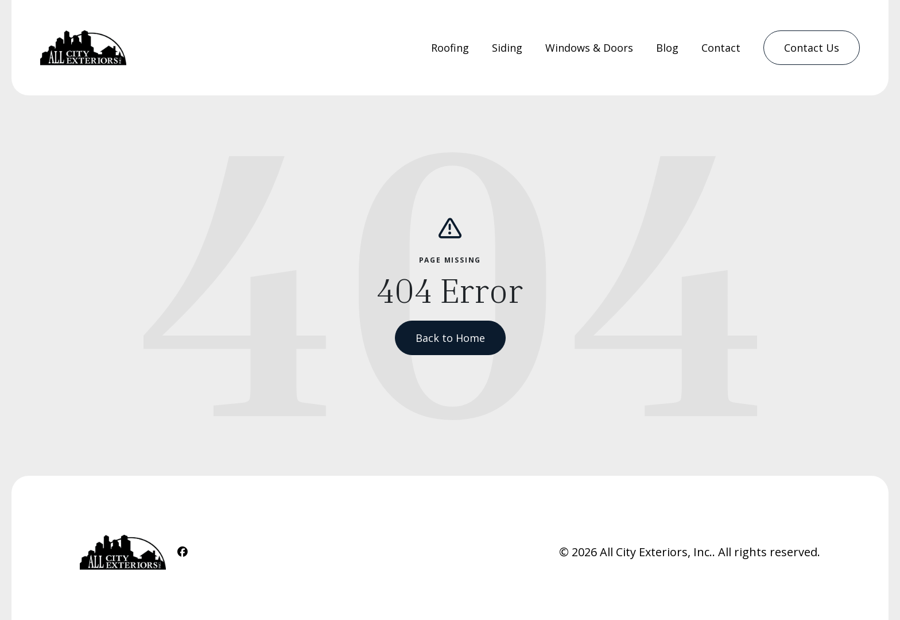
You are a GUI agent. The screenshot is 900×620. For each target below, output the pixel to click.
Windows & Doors (589, 48)
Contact (720, 48)
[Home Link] (83, 47)
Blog (667, 48)
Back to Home (450, 338)
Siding (507, 48)
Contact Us (811, 48)
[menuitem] (450, 48)
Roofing (450, 48)
